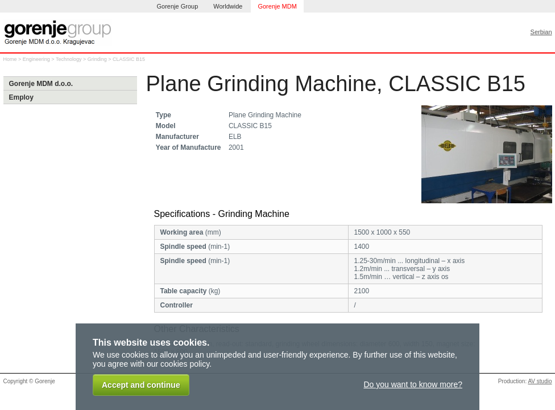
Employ (21, 97)
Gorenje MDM (277, 6)
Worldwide (227, 6)
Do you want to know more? (412, 384)
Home (10, 59)
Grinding (97, 59)
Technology (69, 59)
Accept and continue (141, 385)
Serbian (541, 31)
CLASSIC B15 (129, 59)
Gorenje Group (177, 6)
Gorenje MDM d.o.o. (41, 84)
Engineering (36, 59)
